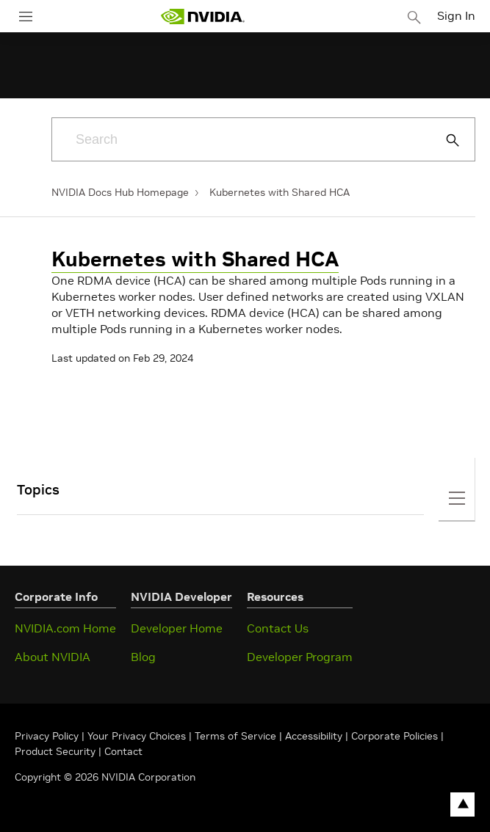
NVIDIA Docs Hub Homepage (120, 192)
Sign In (456, 15)
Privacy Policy (48, 735)
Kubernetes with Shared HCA (279, 192)
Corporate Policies (394, 735)
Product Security (55, 751)
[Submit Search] (444, 140)
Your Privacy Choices (136, 735)
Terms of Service (235, 735)
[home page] (203, 16)
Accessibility (313, 735)
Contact (123, 751)
